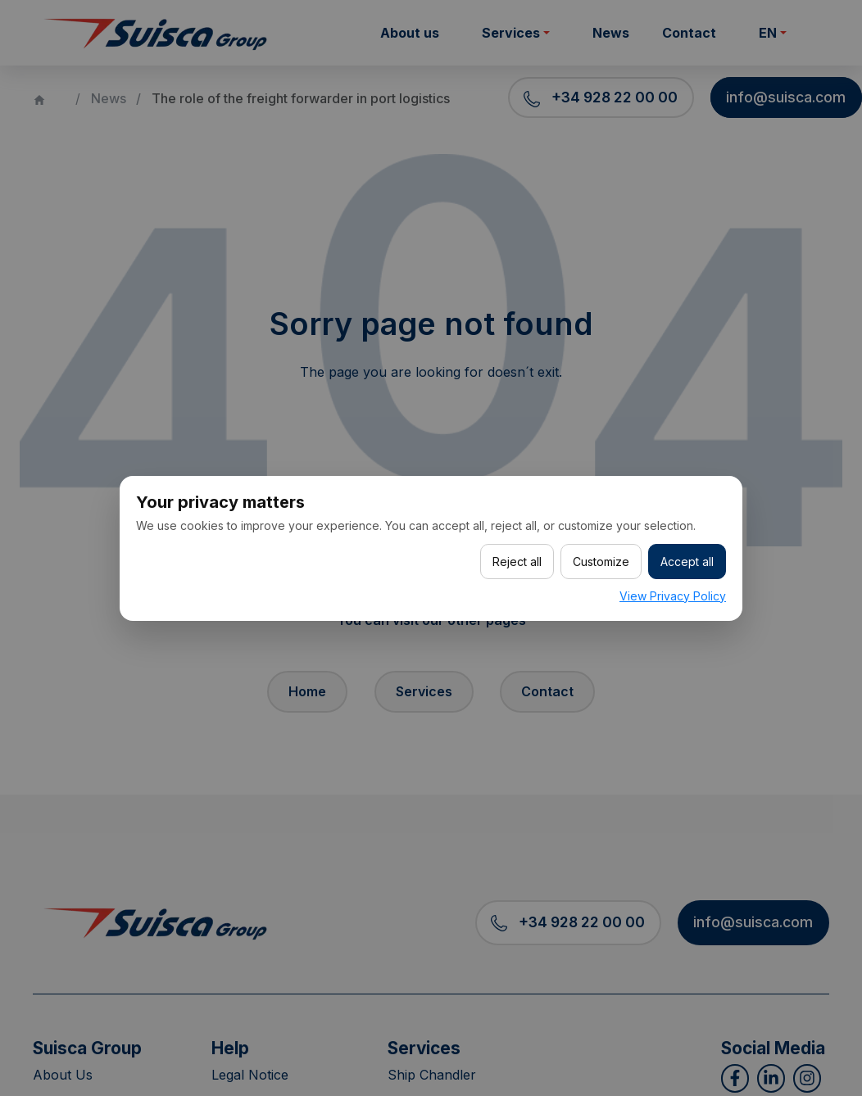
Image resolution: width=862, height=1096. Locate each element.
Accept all (687, 561)
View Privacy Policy (672, 596)
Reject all (517, 561)
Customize (601, 561)
